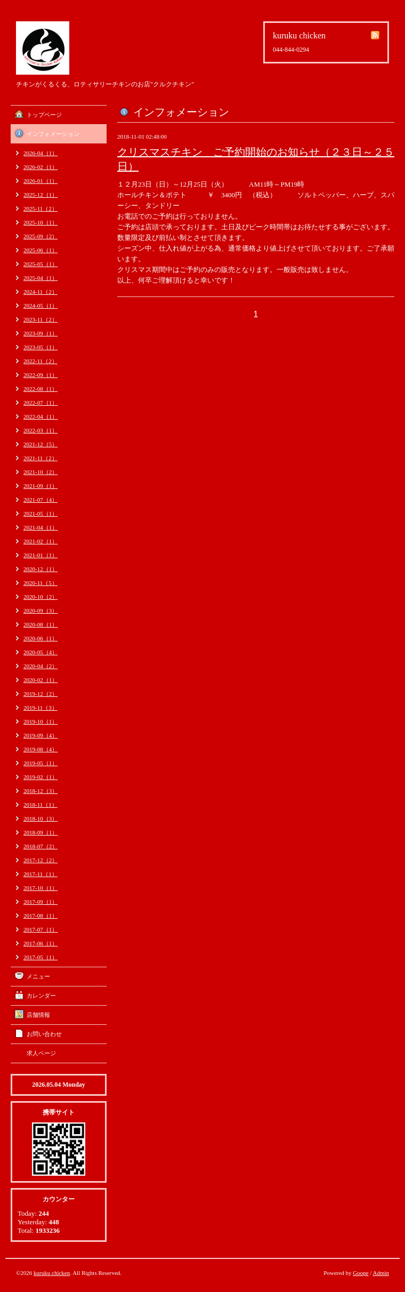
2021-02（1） (40, 541)
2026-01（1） (40, 181)
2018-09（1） (40, 832)
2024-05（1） (40, 305)
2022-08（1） (40, 389)
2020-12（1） (40, 569)
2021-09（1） (40, 486)
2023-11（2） (40, 319)
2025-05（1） (40, 264)
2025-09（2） (40, 236)
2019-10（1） (40, 721)
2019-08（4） (40, 749)
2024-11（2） (40, 291)
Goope (360, 1273)
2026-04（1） (40, 153)
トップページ (44, 114)
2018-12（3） (40, 791)
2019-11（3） (40, 707)
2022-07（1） (40, 402)
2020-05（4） (40, 652)
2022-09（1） (40, 375)
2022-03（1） (40, 430)
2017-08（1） (40, 915)
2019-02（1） (40, 777)
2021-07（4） (40, 499)
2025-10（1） (40, 222)
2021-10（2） (40, 472)
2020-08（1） (40, 624)
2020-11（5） (40, 583)
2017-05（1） (40, 957)
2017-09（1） (40, 901)
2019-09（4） (40, 735)
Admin (380, 1273)
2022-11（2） (40, 361)
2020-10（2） (40, 596)
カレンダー (41, 995)
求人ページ (41, 1053)
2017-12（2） (40, 860)
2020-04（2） (40, 666)
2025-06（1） (40, 250)
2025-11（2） (40, 208)
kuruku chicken (52, 1273)
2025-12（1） (40, 194)
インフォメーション (53, 134)
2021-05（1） (40, 513)
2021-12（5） (40, 444)
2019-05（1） (40, 763)
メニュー (38, 976)
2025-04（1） (40, 278)
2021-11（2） (40, 458)
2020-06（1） (40, 638)
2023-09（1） (40, 333)
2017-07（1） (40, 929)
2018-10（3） (40, 818)
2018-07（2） (40, 846)
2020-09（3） (40, 610)
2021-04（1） (40, 527)
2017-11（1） (40, 874)
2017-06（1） (40, 943)
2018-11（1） (40, 804)
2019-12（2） (40, 694)
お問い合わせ (44, 1034)
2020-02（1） (40, 680)
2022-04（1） (40, 416)
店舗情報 (38, 1015)
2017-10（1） (40, 888)
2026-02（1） (40, 167)
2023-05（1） (40, 347)
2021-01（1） (40, 555)
